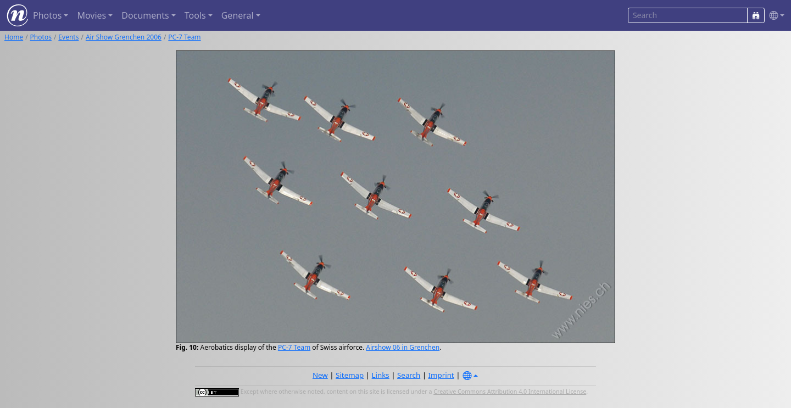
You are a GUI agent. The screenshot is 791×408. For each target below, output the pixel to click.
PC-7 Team (184, 37)
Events (68, 37)
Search (408, 375)
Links (380, 375)
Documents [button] (145, 15)
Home (13, 37)
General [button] (237, 15)
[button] (774, 15)
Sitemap (350, 375)
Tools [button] (195, 15)
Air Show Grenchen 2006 (123, 37)
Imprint (441, 375)
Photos (41, 37)
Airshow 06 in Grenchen (402, 347)
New (320, 375)
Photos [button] (47, 15)
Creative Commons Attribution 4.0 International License (509, 391)
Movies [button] (91, 15)
